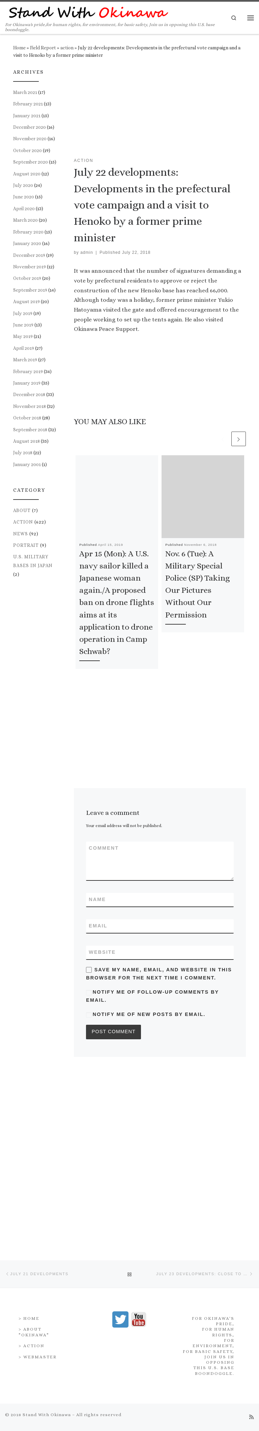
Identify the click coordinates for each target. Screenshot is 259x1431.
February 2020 (28, 232)
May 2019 (23, 336)
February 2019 (28, 371)
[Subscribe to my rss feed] (251, 1233)
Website (102, 952)
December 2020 (29, 127)
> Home (29, 1134)
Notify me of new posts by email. (149, 1014)
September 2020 (30, 162)
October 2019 (27, 278)
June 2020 (23, 196)
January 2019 (26, 383)
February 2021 (28, 103)
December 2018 (29, 394)
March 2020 (25, 220)
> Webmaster (38, 1172)
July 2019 (22, 313)
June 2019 (23, 325)
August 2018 (26, 441)
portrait (26, 545)
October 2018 (27, 417)
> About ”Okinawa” (34, 1148)
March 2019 (25, 359)
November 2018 (29, 406)
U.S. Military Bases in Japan (33, 561)
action (67, 47)
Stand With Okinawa (47, 1230)
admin (86, 252)
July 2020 (23, 185)
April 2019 (23, 348)
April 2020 (24, 208)
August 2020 (26, 173)
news (20, 533)
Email (98, 925)
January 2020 (27, 243)
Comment (104, 848)
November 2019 (29, 266)
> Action (32, 1161)
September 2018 (30, 429)
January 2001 (27, 464)
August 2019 (26, 301)
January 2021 (26, 115)
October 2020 (27, 150)
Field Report (43, 47)
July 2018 (22, 452)
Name (97, 899)
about (22, 510)
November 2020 (30, 138)
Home (19, 47)
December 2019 (29, 255)
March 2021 (25, 92)
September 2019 (30, 290)
